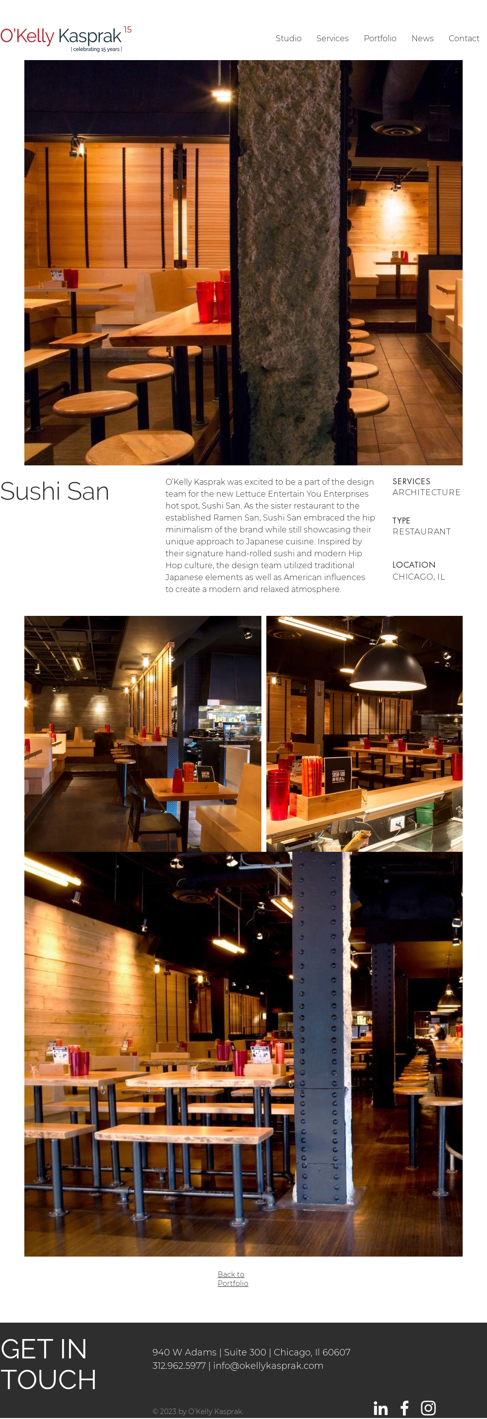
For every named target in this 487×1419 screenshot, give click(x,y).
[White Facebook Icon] (404, 1408)
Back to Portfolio (233, 1279)
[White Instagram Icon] (428, 1408)
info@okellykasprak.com (268, 1365)
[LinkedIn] (381, 1408)
